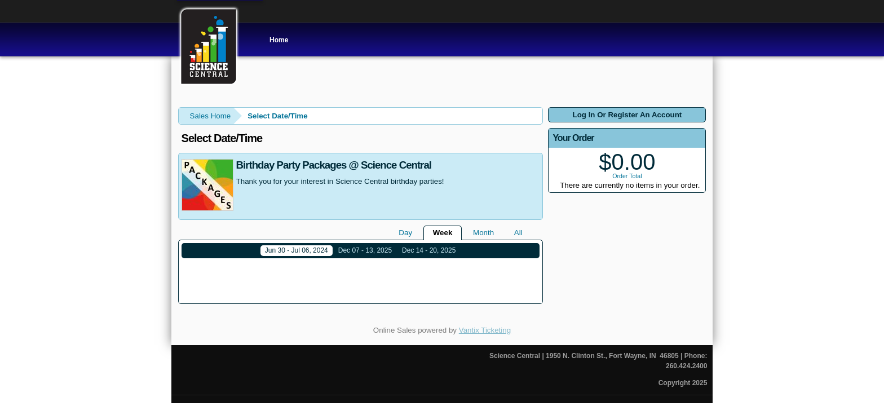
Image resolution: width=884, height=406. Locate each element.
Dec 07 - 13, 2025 (365, 250)
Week (443, 232)
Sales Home (210, 116)
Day (405, 232)
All (518, 232)
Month (483, 232)
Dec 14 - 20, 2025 (429, 250)
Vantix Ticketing (485, 322)
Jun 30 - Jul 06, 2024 (296, 250)
